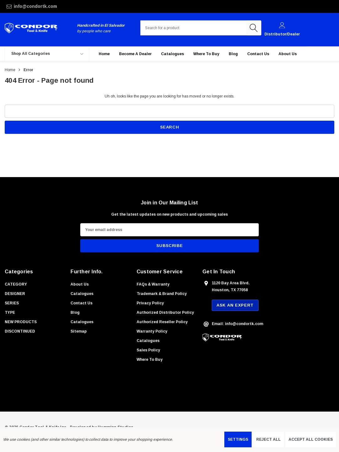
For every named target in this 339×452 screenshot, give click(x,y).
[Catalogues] (172, 57)
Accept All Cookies (311, 439)
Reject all (268, 439)
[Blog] (233, 57)
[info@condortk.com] (60, 6)
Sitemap (78, 334)
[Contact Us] (258, 57)
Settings (238, 439)
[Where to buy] (206, 57)
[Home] (104, 57)
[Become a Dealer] (135, 57)
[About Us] (287, 57)
